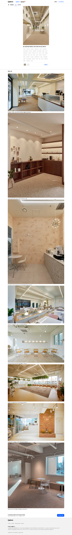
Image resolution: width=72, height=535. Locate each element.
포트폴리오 (12, 4)
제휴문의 (55, 1)
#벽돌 (24, 58)
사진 (15, 4)
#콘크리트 (28, 56)
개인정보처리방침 (17, 523)
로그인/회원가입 (61, 1)
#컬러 (24, 56)
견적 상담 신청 (60, 515)
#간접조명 (28, 60)
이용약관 (12, 523)
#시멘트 (32, 56)
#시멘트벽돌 (45, 56)
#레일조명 (45, 58)
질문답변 (23, 1)
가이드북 (19, 4)
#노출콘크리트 (37, 56)
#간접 (32, 60)
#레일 (24, 60)
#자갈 (42, 58)
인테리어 (18, 1)
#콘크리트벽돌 (28, 58)
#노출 (41, 56)
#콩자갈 (33, 58)
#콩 (39, 58)
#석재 (37, 58)
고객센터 (9, 523)
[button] (63, 75)
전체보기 (45, 64)
